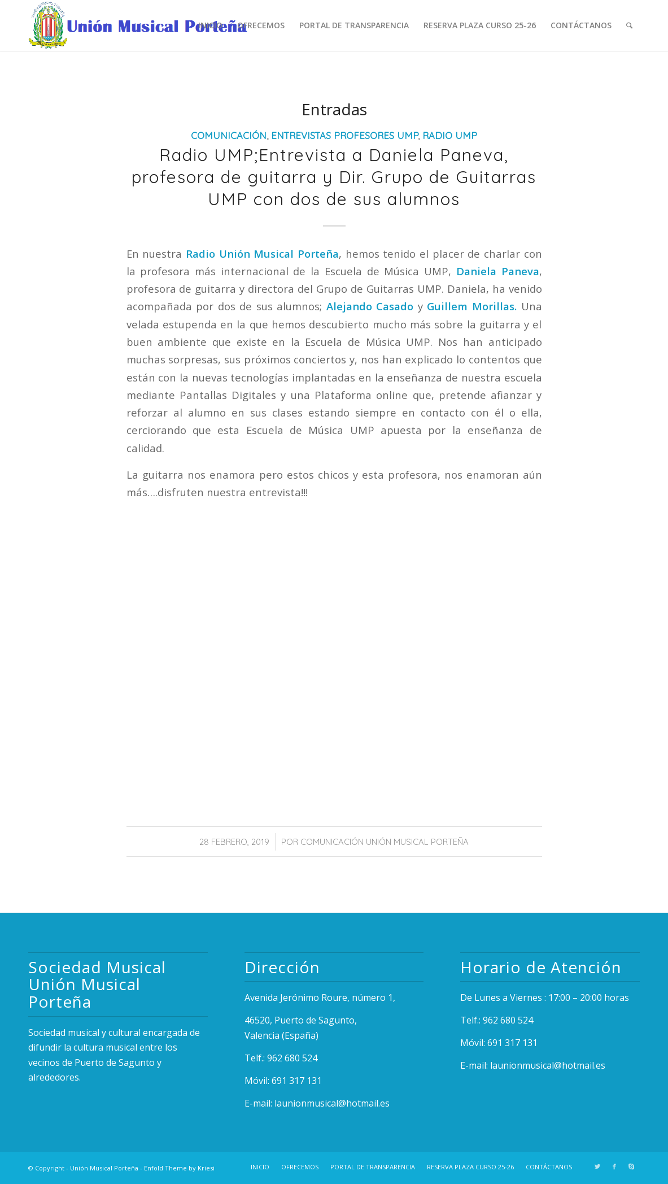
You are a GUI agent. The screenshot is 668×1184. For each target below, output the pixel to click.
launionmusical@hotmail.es (332, 1103)
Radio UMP (449, 135)
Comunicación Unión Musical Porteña (384, 841)
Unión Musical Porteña (104, 1168)
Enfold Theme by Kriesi (179, 1168)
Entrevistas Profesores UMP (344, 135)
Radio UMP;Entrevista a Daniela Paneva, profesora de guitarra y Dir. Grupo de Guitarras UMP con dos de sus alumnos (334, 177)
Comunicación (229, 135)
